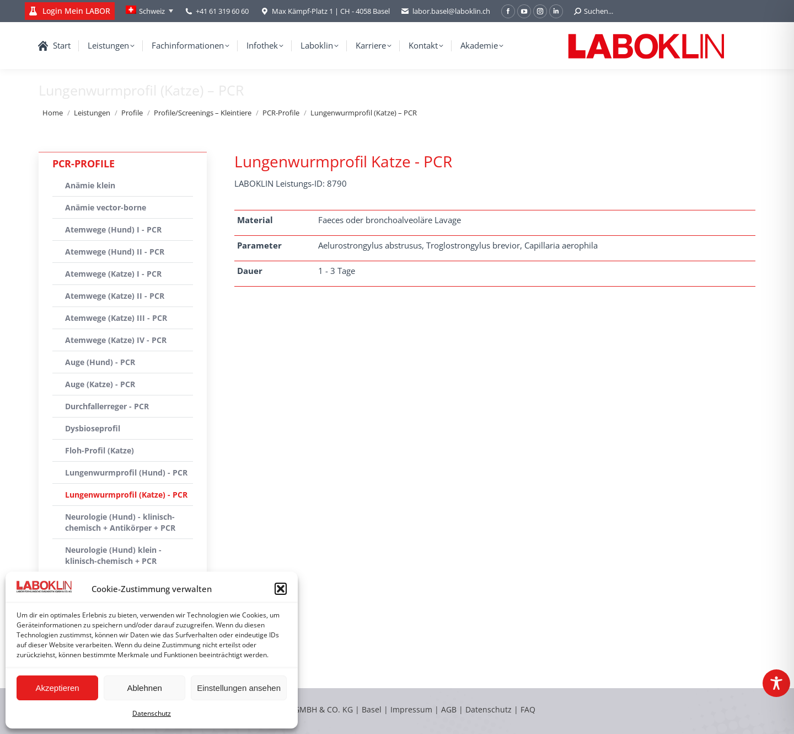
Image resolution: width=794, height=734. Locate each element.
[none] (149, 11)
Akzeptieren (57, 688)
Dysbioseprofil (92, 428)
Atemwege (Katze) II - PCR (114, 296)
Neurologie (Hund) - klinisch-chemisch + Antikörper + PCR (120, 522)
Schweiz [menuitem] (152, 11)
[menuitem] (149, 11)
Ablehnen (144, 688)
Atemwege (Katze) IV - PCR (116, 340)
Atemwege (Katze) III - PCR (116, 318)
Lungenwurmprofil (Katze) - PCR (126, 494)
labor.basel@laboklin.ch (445, 11)
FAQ (528, 709)
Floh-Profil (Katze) (99, 450)
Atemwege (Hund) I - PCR (113, 229)
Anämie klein (90, 185)
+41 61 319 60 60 (222, 11)
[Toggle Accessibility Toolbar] (776, 683)
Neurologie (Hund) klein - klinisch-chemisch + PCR (113, 555)
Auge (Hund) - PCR (100, 362)
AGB (450, 709)
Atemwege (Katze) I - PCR (113, 273)
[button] (281, 589)
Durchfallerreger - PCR (107, 406)
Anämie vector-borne (105, 207)
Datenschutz (151, 713)
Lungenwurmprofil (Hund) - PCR (126, 472)
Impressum (411, 709)
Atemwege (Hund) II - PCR (114, 251)
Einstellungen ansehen (239, 688)
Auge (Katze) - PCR (100, 384)
